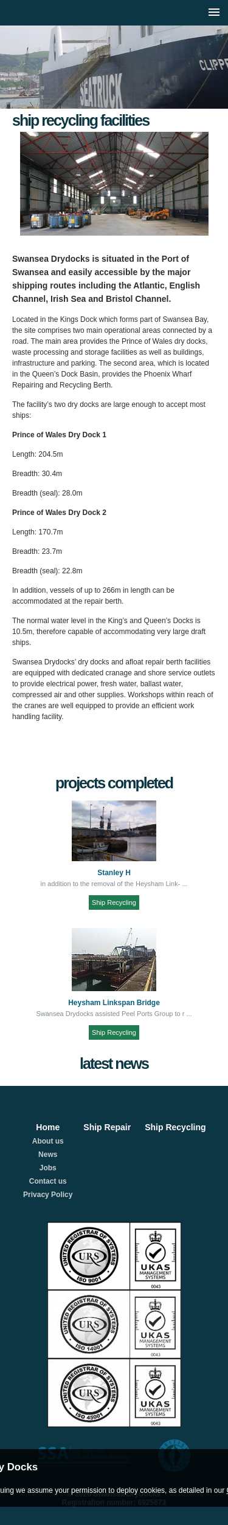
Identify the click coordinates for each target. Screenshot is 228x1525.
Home (48, 1127)
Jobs (48, 1168)
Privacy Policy (47, 1194)
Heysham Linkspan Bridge (114, 1002)
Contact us (48, 1181)
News (47, 1154)
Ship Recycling (114, 902)
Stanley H (114, 872)
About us (48, 1141)
